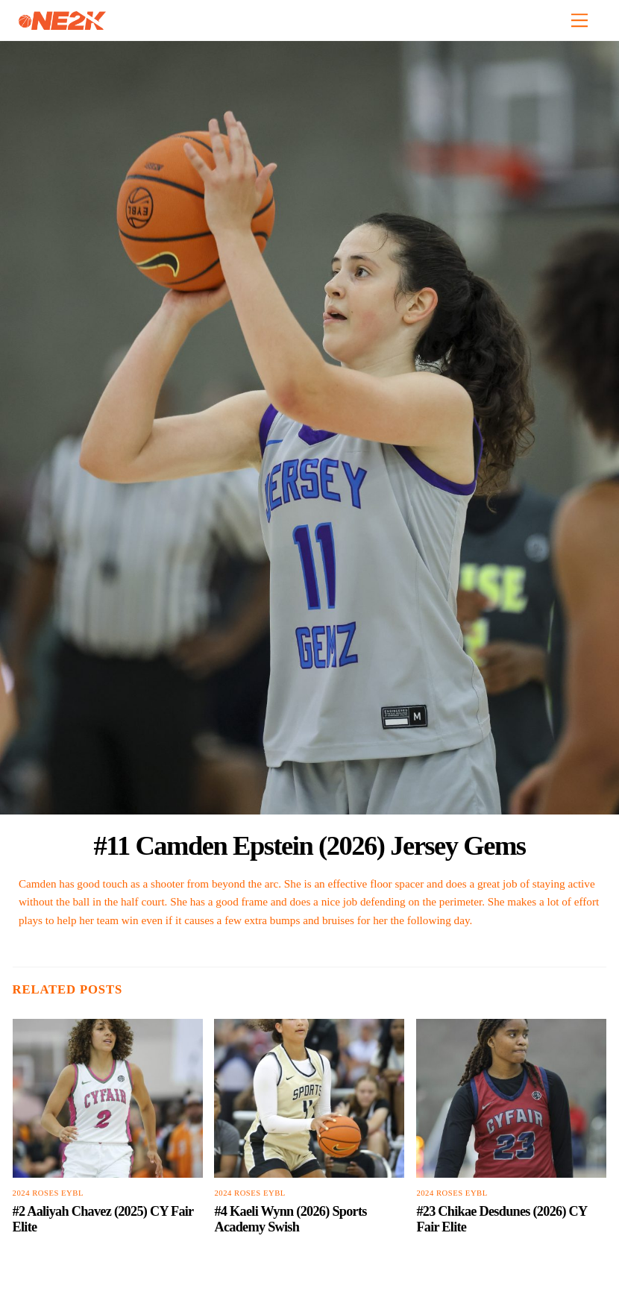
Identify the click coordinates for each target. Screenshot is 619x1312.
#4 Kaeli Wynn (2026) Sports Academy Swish (290, 1219)
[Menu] (579, 20)
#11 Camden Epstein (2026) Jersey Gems (309, 845)
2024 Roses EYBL (48, 1193)
